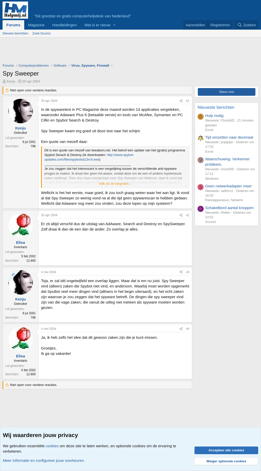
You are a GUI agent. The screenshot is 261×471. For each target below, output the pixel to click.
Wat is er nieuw (97, 25)
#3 (187, 272)
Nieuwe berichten (15, 33)
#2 (187, 215)
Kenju (11, 81)
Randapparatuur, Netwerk (224, 200)
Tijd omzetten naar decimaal (229, 137)
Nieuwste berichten (216, 107)
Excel (209, 130)
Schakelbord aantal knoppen (229, 208)
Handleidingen (64, 25)
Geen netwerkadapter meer (228, 186)
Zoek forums (41, 33)
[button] (114, 25)
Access (210, 222)
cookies (52, 446)
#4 (187, 329)
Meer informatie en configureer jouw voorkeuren (43, 460)
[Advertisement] (95, 51)
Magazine (36, 25)
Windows (212, 178)
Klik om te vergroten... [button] (115, 184)
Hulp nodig (214, 115)
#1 (187, 101)
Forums (13, 25)
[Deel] (181, 101)
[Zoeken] (247, 25)
